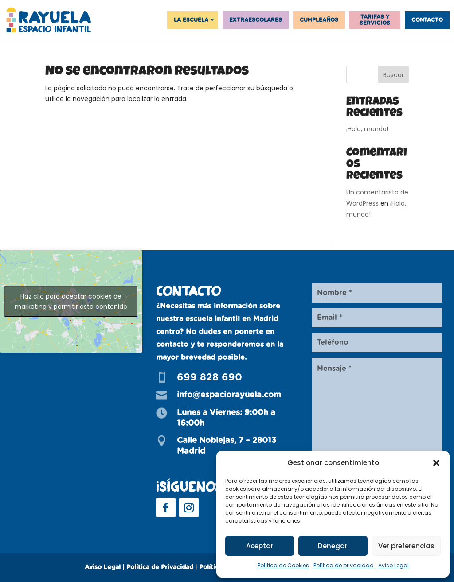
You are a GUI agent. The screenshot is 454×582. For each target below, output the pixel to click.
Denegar (333, 546)
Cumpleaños (319, 20)
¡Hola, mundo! (367, 128)
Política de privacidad (343, 565)
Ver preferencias (406, 546)
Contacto (427, 20)
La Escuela (191, 20)
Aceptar (260, 546)
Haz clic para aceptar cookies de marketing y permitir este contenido (71, 301)
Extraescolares (255, 20)
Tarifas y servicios (375, 20)
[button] (436, 462)
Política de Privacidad (159, 567)
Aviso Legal (393, 565)
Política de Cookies (283, 565)
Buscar (393, 74)
